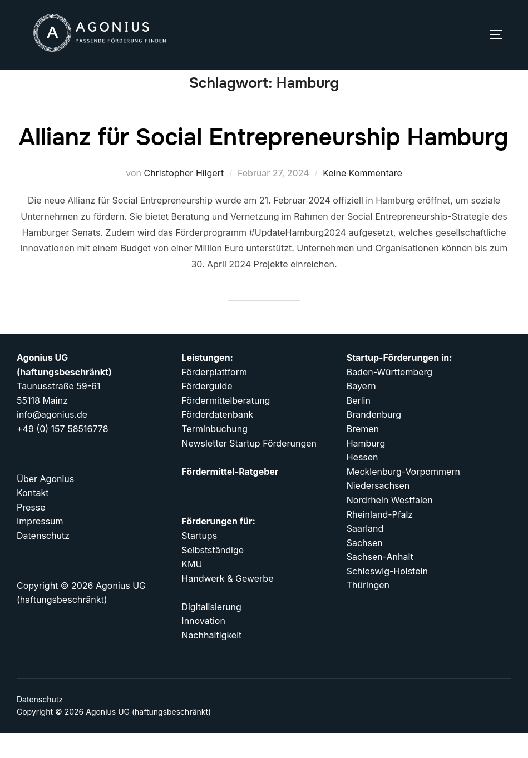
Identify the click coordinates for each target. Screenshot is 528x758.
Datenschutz (40, 724)
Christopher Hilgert (184, 198)
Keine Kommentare (362, 198)
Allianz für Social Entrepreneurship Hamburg (264, 162)
